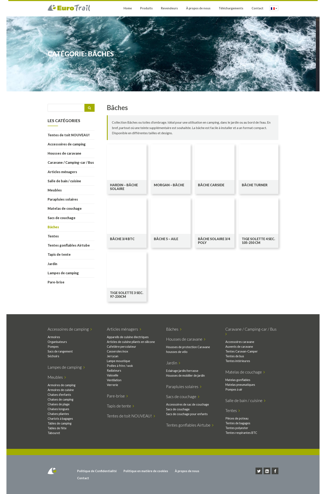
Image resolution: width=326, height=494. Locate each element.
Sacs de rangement (60, 351)
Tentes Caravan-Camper (241, 351)
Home (127, 9)
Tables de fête (57, 428)
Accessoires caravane (239, 342)
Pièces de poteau (236, 418)
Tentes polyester (236, 428)
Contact (257, 9)
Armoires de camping (61, 385)
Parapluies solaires (63, 199)
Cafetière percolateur (121, 346)
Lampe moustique (118, 361)
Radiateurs (114, 370)
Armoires (54, 337)
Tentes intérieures (237, 361)
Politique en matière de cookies (145, 471)
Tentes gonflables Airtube (69, 245)
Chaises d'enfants (59, 394)
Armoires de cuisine (61, 390)
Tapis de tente (59, 254)
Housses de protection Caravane (188, 347)
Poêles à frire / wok (120, 365)
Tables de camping (60, 423)
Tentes (53, 236)
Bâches (53, 227)
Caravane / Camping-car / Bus (71, 162)
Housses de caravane (64, 153)
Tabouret (54, 433)
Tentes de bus (234, 356)
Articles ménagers (62, 172)
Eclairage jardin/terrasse (182, 370)
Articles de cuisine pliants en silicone (131, 342)
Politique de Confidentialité (97, 471)
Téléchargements (231, 9)
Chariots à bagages (60, 418)
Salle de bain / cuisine (64, 181)
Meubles (55, 190)
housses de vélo (177, 352)
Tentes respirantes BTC (241, 432)
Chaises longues (58, 409)
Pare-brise (56, 282)
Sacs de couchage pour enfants (187, 414)
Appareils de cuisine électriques (128, 337)
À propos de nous (198, 9)
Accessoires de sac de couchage (187, 404)
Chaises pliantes (58, 414)
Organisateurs (57, 342)
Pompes (53, 346)
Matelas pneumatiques (240, 384)
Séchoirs (53, 356)
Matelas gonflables (237, 380)
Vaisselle (112, 375)
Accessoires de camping (67, 144)
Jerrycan (112, 356)
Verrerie (112, 385)
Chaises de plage (59, 404)
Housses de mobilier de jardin (185, 375)
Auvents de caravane (239, 346)
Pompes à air (233, 389)
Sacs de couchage (61, 218)
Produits (146, 9)
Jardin (52, 264)
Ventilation (114, 380)
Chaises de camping (60, 399)
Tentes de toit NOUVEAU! (69, 135)
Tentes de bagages (237, 423)
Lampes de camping (63, 273)
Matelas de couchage (65, 208)
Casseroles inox (117, 351)
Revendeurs (169, 9)
